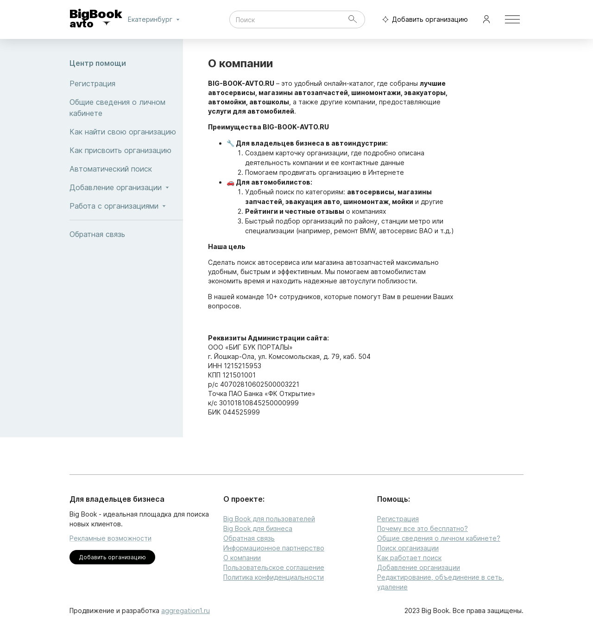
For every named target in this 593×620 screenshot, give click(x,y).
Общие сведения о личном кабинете (126, 107)
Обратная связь (126, 234)
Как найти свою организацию (126, 131)
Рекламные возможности (110, 538)
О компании (242, 558)
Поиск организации (408, 548)
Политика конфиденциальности (273, 577)
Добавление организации (418, 567)
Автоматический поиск (126, 169)
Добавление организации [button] (126, 187)
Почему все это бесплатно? (422, 528)
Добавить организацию (423, 19)
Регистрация (126, 83)
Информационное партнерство (273, 548)
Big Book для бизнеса (257, 528)
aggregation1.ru (185, 610)
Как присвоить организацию (126, 150)
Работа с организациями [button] (126, 206)
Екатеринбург (155, 19)
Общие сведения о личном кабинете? (438, 538)
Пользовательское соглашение (273, 567)
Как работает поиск (409, 558)
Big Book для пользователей (269, 519)
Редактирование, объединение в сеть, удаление (440, 582)
